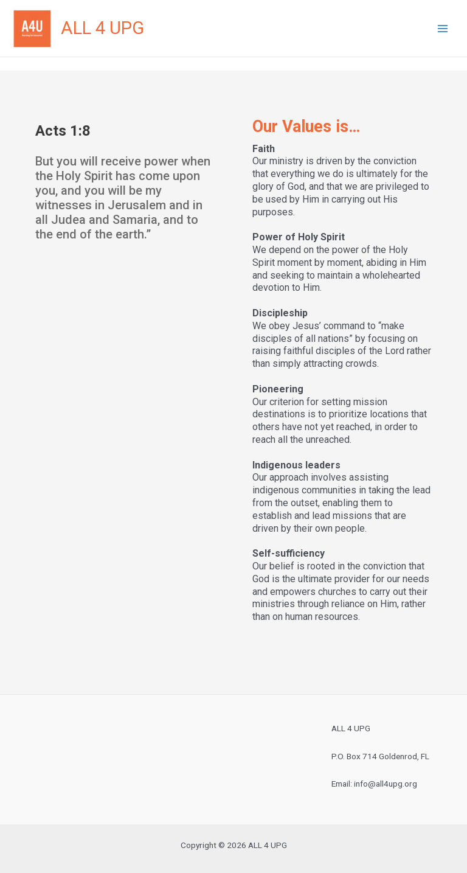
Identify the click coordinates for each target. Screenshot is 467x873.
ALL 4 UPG (102, 28)
